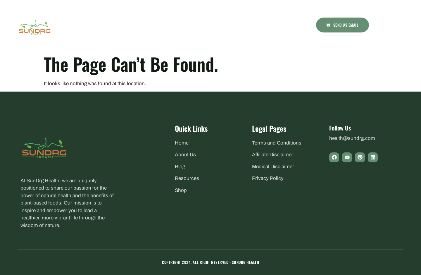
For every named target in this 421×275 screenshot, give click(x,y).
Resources (268, 25)
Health (149, 25)
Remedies (214, 25)
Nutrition (182, 25)
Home (125, 25)
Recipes (240, 25)
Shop (293, 25)
